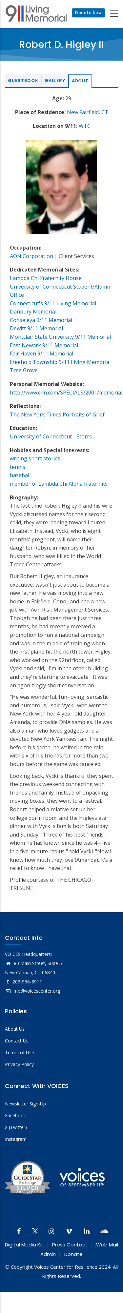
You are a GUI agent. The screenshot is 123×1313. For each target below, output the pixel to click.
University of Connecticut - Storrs (51, 436)
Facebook (15, 1115)
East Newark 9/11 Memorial (44, 345)
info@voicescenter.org (32, 991)
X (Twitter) (16, 1127)
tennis (17, 467)
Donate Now (88, 13)
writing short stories (35, 458)
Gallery (55, 80)
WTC (85, 126)
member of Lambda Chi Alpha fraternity (59, 483)
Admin (48, 1254)
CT (104, 112)
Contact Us (17, 1041)
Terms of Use (19, 1052)
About (80, 81)
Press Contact (70, 1244)
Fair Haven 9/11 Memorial (41, 353)
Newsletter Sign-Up (25, 1104)
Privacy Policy (19, 1064)
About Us (15, 1029)
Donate (73, 1254)
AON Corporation (31, 256)
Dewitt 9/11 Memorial (36, 328)
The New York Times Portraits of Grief (57, 414)
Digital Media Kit (24, 1244)
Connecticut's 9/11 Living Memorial (53, 303)
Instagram (16, 1139)
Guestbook (23, 80)
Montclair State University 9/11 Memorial (60, 336)
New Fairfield (83, 112)
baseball (20, 475)
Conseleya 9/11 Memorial (41, 320)
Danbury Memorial (33, 311)
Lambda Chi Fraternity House (46, 278)
